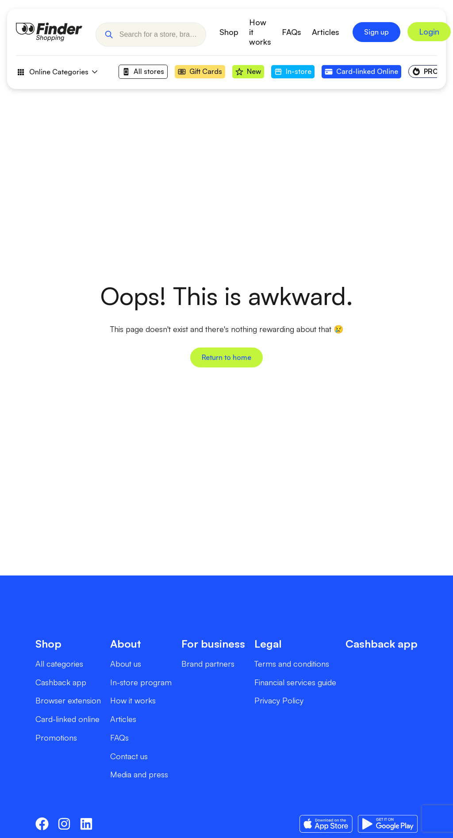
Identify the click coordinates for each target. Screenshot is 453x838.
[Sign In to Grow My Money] (429, 32)
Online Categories (56, 72)
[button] (109, 32)
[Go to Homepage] (49, 32)
